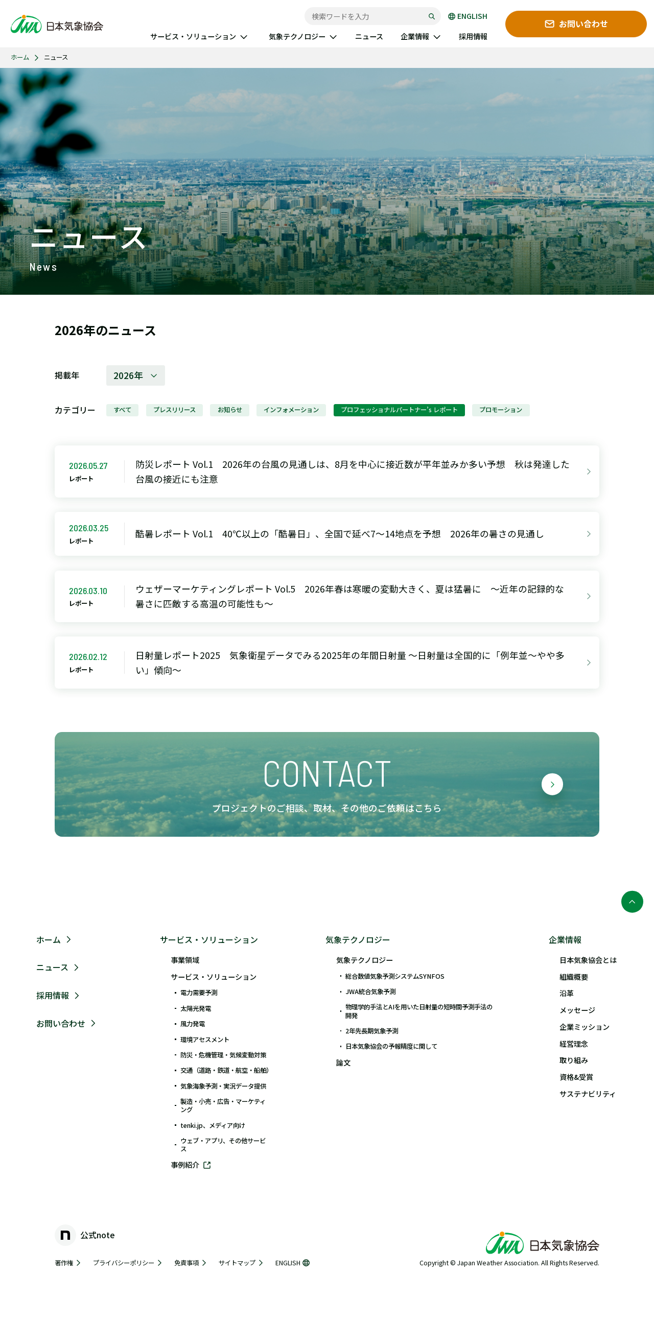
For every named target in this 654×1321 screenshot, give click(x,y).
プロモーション (500, 409)
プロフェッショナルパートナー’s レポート (399, 409)
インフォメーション (291, 409)
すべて (122, 409)
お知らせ (230, 409)
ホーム (20, 57)
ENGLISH (467, 16)
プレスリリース (174, 409)
